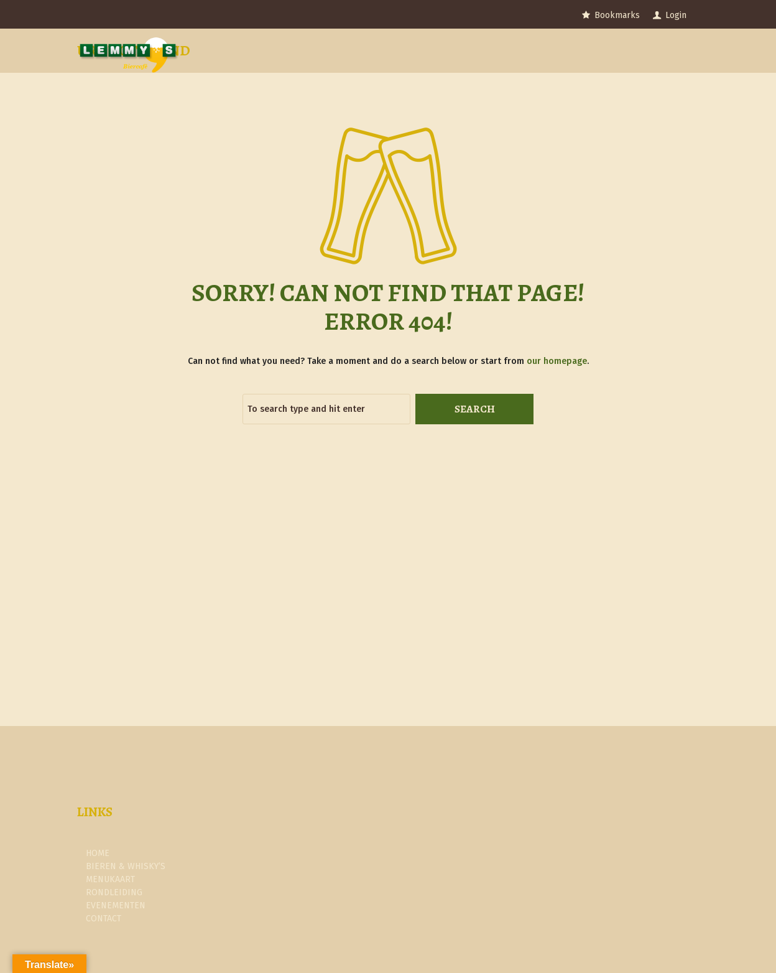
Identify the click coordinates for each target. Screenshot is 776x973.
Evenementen (116, 905)
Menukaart (110, 879)
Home (97, 853)
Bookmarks (617, 15)
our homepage (557, 361)
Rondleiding (114, 892)
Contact (103, 918)
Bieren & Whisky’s (125, 866)
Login (675, 15)
